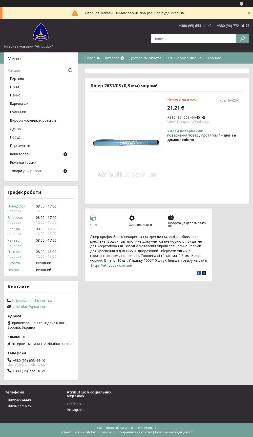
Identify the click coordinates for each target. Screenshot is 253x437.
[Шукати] (242, 38)
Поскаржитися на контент (133, 432)
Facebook (75, 403)
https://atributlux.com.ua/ (111, 265)
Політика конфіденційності (174, 432)
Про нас (213, 57)
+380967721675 (18, 406)
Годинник (18, 112)
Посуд (15, 137)
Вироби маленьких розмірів (33, 121)
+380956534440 (18, 400)
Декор (15, 129)
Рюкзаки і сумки (23, 163)
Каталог (112, 57)
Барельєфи (19, 104)
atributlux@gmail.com (29, 306)
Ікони (14, 87)
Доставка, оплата (145, 57)
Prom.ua (150, 428)
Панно (15, 95)
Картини (17, 79)
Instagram (75, 409)
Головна (92, 57)
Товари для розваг (26, 171)
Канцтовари (20, 154)
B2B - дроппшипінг (183, 57)
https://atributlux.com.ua (32, 301)
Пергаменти (20, 146)
